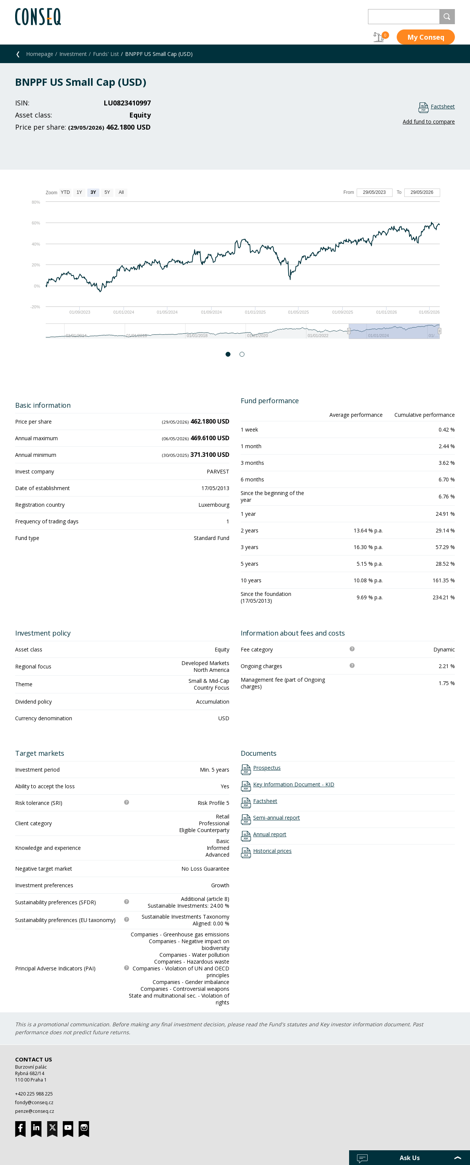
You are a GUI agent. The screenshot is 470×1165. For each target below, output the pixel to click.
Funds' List (106, 53)
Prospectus (267, 767)
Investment (73, 53)
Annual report (269, 834)
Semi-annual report (276, 817)
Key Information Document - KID (293, 784)
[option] (235, 267)
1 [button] (228, 354)
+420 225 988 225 (34, 1094)
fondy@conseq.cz (34, 1102)
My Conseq (425, 37)
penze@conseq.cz (34, 1111)
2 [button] (242, 354)
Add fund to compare (429, 121)
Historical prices (272, 851)
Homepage (39, 53)
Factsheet (443, 106)
